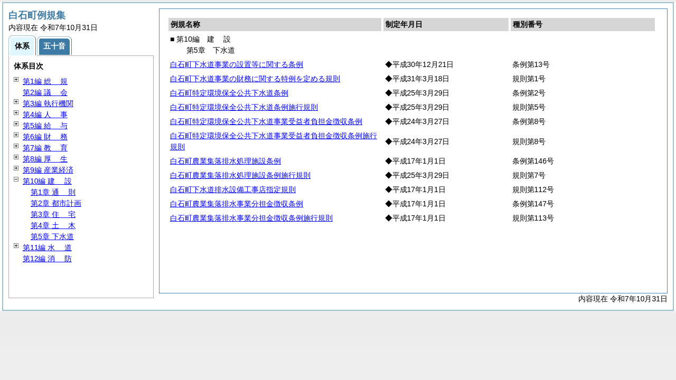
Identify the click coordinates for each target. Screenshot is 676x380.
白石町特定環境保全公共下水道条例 (229, 93)
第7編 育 (45, 148)
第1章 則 (53, 192)
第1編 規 (45, 81)
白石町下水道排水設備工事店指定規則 (233, 189)
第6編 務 (45, 136)
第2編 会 (45, 92)
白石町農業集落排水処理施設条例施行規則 (240, 175)
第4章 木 (53, 225)
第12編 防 (47, 258)
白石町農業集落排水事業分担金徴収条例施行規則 (251, 218)
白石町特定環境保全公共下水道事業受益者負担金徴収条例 (266, 121)
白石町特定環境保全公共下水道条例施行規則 (244, 107)
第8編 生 (45, 159)
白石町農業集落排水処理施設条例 (225, 161)
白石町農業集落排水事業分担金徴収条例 (236, 204)
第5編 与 (45, 125)
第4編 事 (45, 114)
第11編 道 (47, 247)
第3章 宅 (53, 214)
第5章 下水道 (52, 236)
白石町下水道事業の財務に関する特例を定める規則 (255, 78)
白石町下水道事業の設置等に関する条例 (236, 64)
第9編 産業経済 (48, 170)
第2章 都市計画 (56, 203)
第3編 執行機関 (48, 103)
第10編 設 (47, 181)
